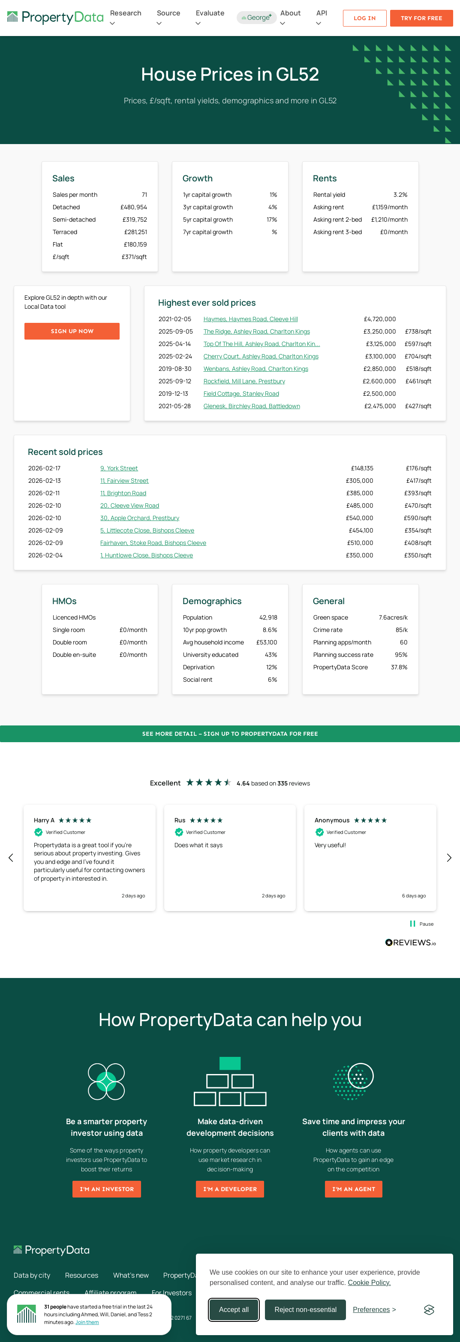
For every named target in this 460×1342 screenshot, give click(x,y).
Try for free (421, 18)
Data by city (32, 1275)
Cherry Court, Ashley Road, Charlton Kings (261, 356)
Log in (365, 18)
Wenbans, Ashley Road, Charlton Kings (256, 368)
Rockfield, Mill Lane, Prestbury (244, 381)
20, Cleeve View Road (129, 505)
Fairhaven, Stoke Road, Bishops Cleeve (153, 543)
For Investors (172, 1292)
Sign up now (72, 331)
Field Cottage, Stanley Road (241, 393)
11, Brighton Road (123, 493)
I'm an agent (353, 1189)
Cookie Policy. (369, 1282)
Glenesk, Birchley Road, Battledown (252, 406)
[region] (230, 858)
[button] (11, 858)
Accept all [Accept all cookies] (234, 1309)
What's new (132, 1275)
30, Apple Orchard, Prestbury (139, 518)
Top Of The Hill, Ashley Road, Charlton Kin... (262, 344)
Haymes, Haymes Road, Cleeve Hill (251, 319)
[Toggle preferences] (374, 1309)
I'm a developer (230, 1189)
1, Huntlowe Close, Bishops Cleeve (146, 555)
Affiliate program (111, 1292)
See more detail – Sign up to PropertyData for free (230, 733)
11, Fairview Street (124, 480)
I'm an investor (107, 1189)
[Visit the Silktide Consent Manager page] (429, 1310)
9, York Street (119, 468)
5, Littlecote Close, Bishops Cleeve (147, 530)
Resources (82, 1275)
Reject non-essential (305, 1309)
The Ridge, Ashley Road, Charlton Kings (257, 331)
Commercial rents (42, 1292)
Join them (87, 1322)
